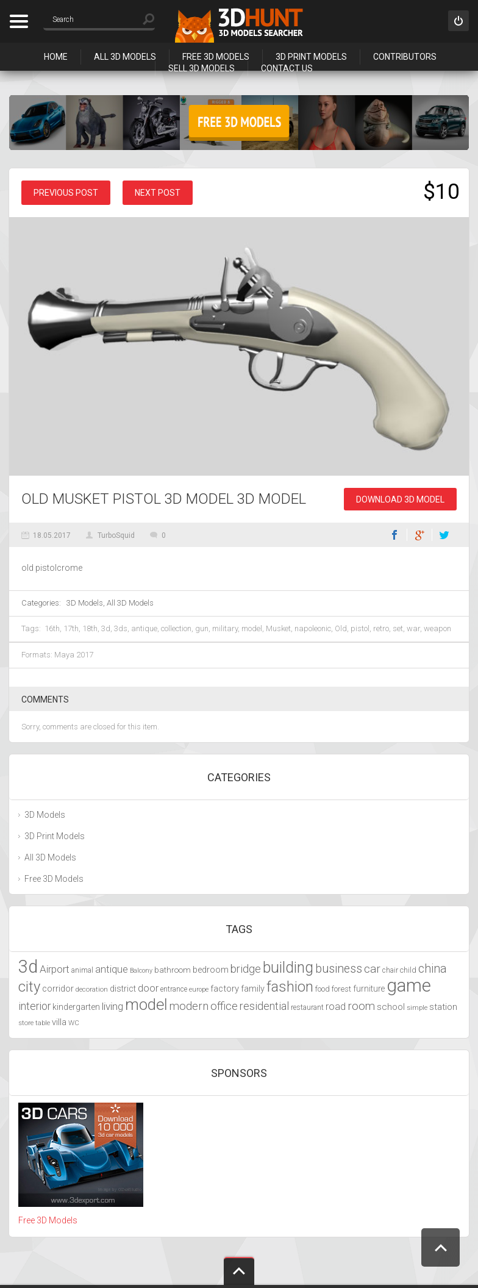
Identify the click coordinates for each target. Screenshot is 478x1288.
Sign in (458, 20)
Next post (157, 193)
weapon (437, 628)
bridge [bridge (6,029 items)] (245, 968)
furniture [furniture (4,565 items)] (369, 988)
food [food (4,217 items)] (322, 988)
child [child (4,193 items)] (408, 970)
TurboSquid (116, 535)
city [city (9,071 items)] (29, 986)
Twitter (444, 535)
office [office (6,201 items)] (224, 1006)
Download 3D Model (400, 499)
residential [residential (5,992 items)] (264, 1006)
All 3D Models (125, 57)
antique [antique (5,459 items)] (111, 969)
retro (381, 628)
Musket (278, 628)
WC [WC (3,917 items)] (73, 1022)
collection (176, 628)
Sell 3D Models (201, 68)
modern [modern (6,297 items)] (189, 1006)
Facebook (394, 535)
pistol (360, 628)
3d (105, 628)
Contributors (405, 57)
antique (144, 628)
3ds (120, 628)
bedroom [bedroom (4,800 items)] (211, 970)
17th (71, 628)
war (413, 628)
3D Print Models (311, 57)
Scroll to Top (440, 1247)
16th (52, 628)
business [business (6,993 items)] (338, 969)
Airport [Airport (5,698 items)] (55, 969)
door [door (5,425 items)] (148, 988)
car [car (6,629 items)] (372, 969)
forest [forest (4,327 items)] (341, 988)
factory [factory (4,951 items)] (224, 988)
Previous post (66, 193)
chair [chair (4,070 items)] (390, 970)
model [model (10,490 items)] (146, 1004)
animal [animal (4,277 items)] (82, 970)
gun (202, 628)
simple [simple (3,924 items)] (417, 1007)
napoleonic (312, 628)
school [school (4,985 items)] (391, 1006)
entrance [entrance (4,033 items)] (173, 989)
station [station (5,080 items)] (443, 1006)
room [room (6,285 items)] (361, 1006)
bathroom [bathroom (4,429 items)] (172, 970)
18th (90, 628)
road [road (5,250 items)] (336, 1006)
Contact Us (287, 68)
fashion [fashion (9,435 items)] (289, 986)
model (251, 628)
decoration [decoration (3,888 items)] (92, 989)
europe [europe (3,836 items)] (199, 989)
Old (341, 628)
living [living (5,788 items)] (112, 1006)
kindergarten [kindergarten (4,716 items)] (76, 1007)
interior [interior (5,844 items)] (34, 1006)
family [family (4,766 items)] (253, 989)
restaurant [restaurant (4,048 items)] (307, 1007)
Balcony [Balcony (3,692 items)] (141, 971)
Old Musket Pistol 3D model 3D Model (163, 498)
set (398, 628)
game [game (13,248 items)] (409, 985)
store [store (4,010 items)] (26, 1022)
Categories (18, 21)
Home (56, 57)
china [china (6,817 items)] (432, 969)
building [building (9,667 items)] (288, 967)
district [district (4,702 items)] (123, 988)
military (225, 628)
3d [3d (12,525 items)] (28, 966)
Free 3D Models (215, 57)
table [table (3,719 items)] (42, 1023)
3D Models (84, 602)
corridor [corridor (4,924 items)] (58, 988)
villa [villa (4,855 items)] (59, 1022)
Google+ (419, 535)
